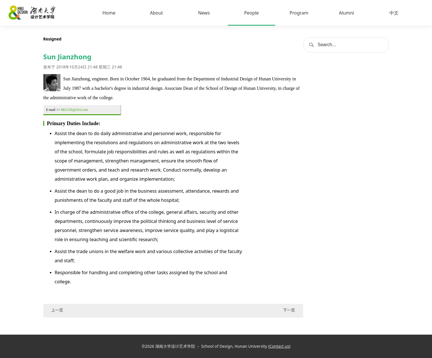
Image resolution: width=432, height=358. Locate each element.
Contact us (279, 346)
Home (108, 13)
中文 (394, 13)
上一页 (57, 310)
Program (299, 13)
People (251, 13)
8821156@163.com (74, 110)
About (156, 13)
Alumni (346, 13)
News (204, 13)
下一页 (289, 310)
